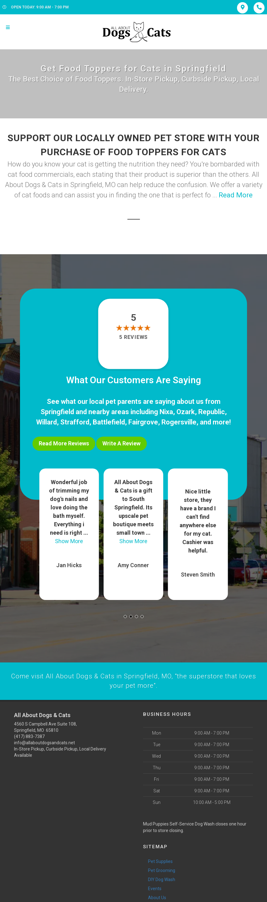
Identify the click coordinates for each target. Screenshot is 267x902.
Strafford (74, 422)
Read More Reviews (64, 443)
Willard (46, 422)
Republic (211, 412)
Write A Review (121, 443)
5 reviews (133, 337)
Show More (69, 539)
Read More (236, 195)
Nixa (166, 412)
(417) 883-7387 (29, 734)
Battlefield (109, 422)
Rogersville (178, 422)
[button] (125, 614)
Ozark (185, 412)
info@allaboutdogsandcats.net (44, 741)
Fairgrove (143, 422)
